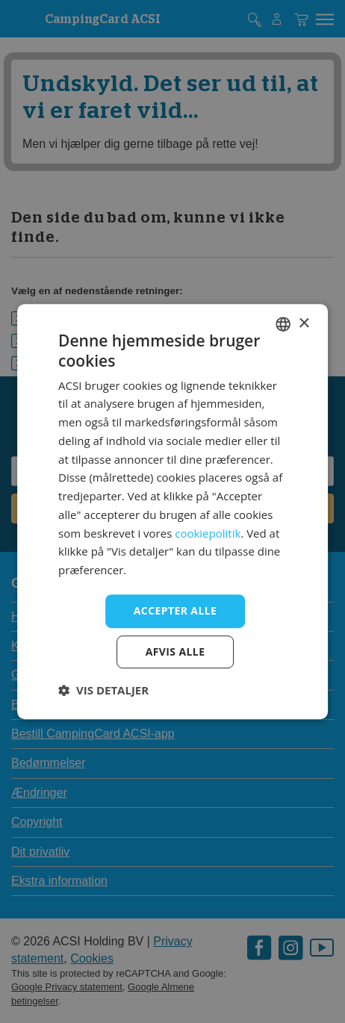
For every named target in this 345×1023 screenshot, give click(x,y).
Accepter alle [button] (175, 610)
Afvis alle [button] (175, 651)
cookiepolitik (207, 533)
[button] (103, 690)
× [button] (303, 323)
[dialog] (172, 511)
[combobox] (283, 324)
